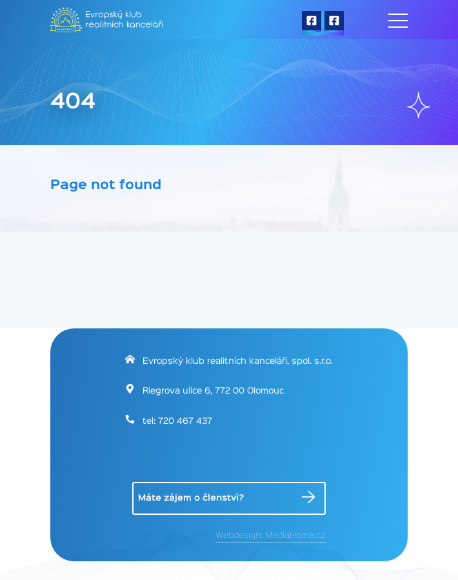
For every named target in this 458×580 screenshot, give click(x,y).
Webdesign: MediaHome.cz (270, 535)
